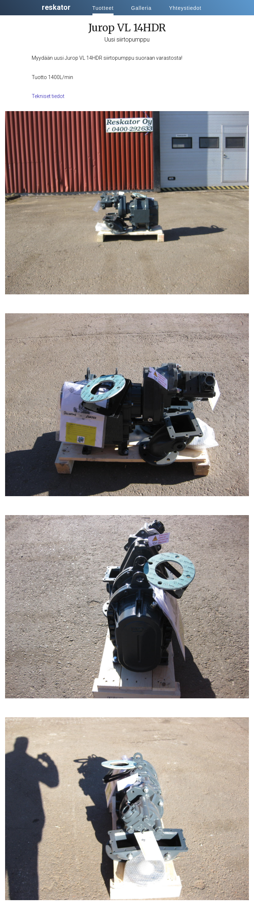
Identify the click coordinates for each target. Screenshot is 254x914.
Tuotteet (103, 8)
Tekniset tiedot (48, 96)
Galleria (141, 8)
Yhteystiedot (185, 8)
